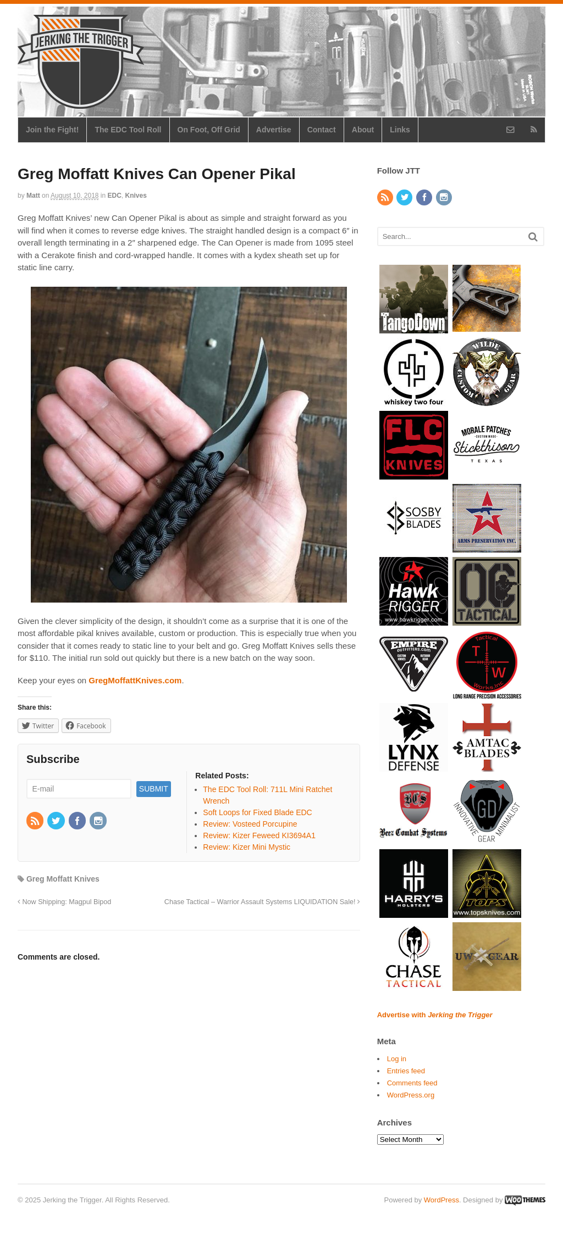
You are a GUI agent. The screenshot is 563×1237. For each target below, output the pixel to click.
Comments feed (412, 1083)
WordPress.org (410, 1095)
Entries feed (406, 1071)
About (363, 129)
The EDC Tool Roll (128, 129)
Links (400, 129)
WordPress (441, 1200)
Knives (136, 195)
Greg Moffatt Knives (63, 878)
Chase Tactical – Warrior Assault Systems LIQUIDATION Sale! (262, 902)
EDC (115, 195)
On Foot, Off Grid (209, 129)
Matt (33, 195)
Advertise (273, 129)
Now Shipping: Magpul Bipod (64, 902)
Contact (321, 129)
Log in (396, 1059)
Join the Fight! (52, 129)
